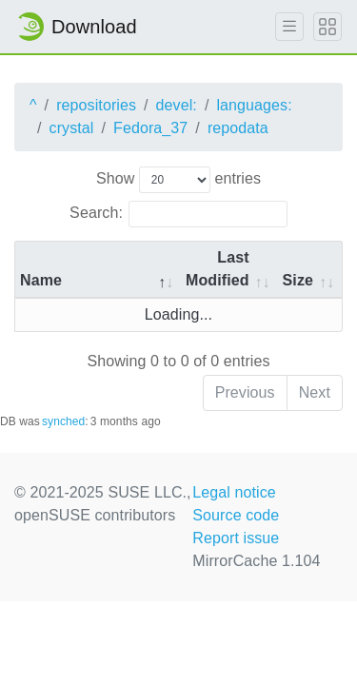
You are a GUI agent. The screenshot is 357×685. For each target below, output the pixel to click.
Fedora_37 (150, 128)
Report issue (235, 538)
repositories (96, 105)
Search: (178, 214)
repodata (238, 128)
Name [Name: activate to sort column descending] (41, 280)
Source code (235, 515)
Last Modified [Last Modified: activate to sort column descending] (217, 268)
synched (63, 421)
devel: (176, 105)
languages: (253, 105)
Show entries (178, 179)
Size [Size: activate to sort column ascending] (298, 280)
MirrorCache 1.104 (256, 561)
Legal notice (234, 492)
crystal (72, 128)
